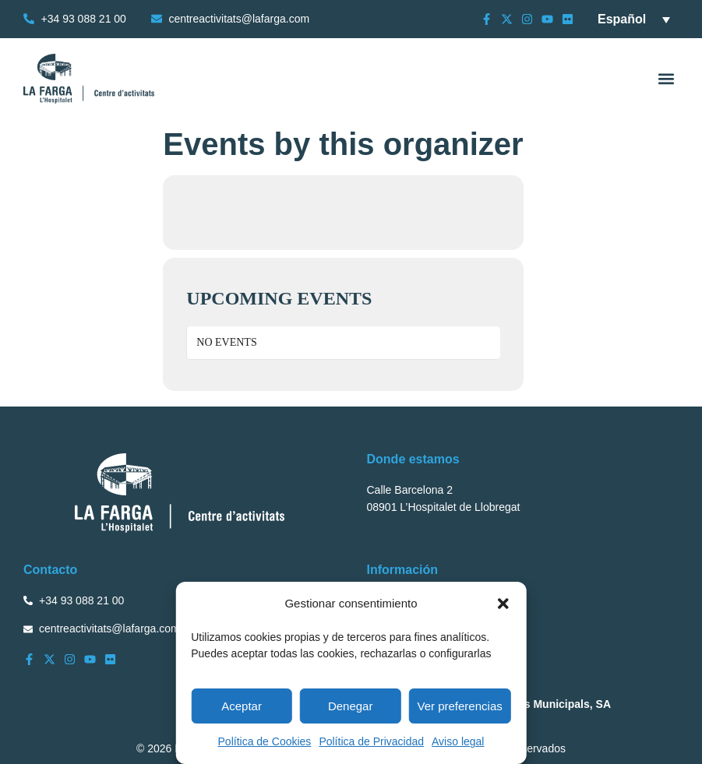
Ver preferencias (460, 706)
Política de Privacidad (371, 741)
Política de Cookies (265, 741)
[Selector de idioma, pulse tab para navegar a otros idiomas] (634, 19)
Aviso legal (458, 741)
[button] (503, 603)
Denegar (350, 706)
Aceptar (241, 706)
